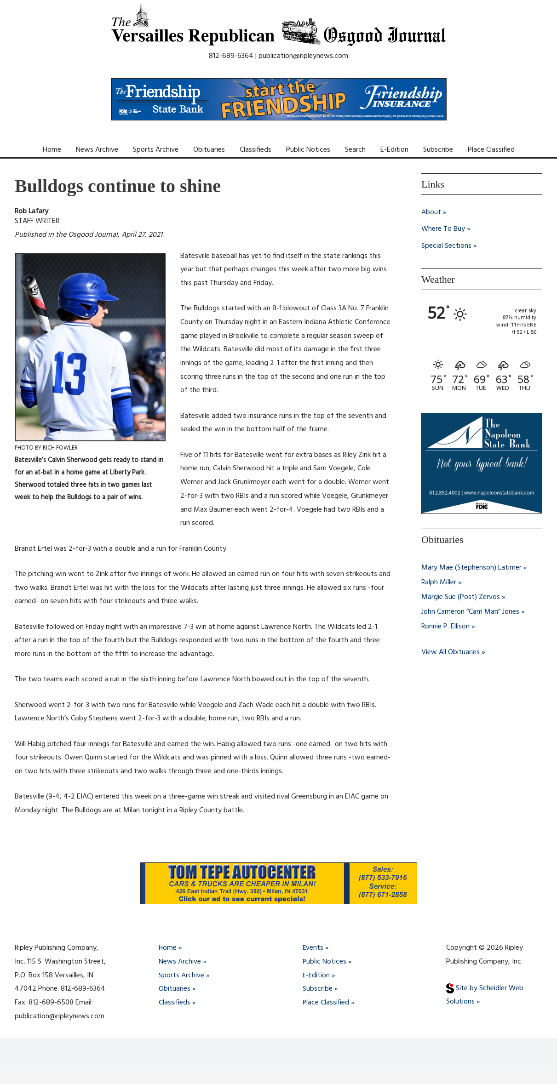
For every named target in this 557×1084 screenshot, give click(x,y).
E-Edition (394, 150)
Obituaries (209, 150)
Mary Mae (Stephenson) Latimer (471, 567)
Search (355, 150)
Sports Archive (155, 150)
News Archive (97, 150)
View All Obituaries (450, 651)
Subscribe (438, 150)
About (431, 212)
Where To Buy (443, 229)
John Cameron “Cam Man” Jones (470, 611)
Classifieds (255, 150)
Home (52, 150)
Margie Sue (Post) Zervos (460, 596)
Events (313, 948)
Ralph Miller (438, 582)
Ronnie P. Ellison (445, 626)
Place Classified (491, 150)
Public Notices (308, 150)
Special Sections (446, 245)
